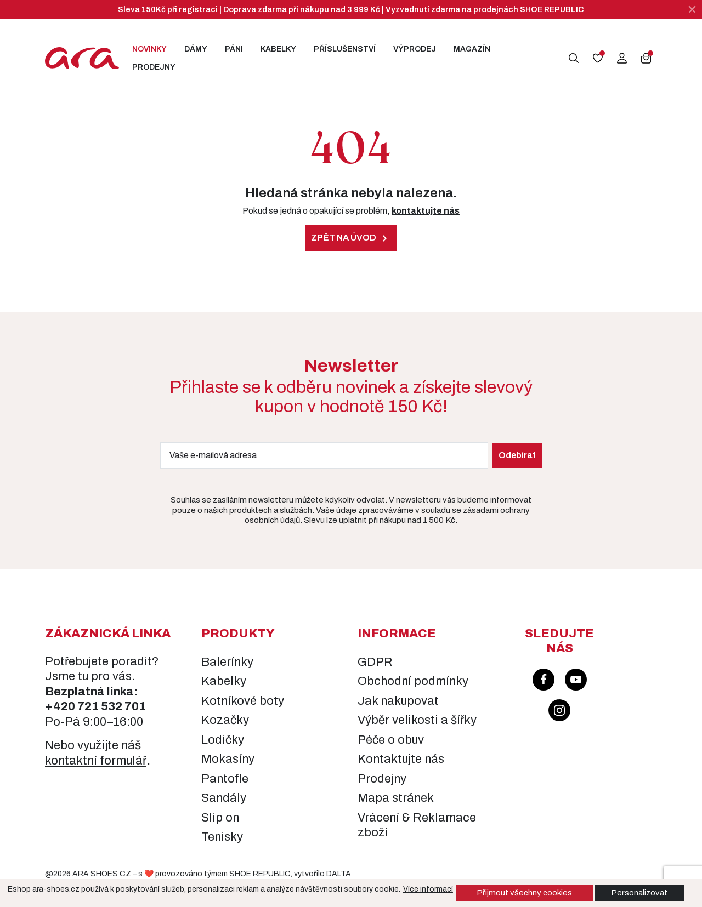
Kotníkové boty (242, 701)
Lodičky (222, 739)
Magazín (472, 49)
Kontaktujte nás (401, 759)
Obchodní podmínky (413, 681)
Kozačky (225, 720)
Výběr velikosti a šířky (417, 720)
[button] (574, 58)
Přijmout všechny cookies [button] (524, 892)
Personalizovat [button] (639, 892)
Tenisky (222, 836)
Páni (234, 49)
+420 (61, 706)
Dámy (195, 49)
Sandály (223, 798)
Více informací (428, 889)
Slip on (220, 817)
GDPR (375, 662)
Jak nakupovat (398, 701)
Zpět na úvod (351, 238)
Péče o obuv (391, 739)
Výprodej (414, 49)
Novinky (149, 49)
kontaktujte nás (426, 210)
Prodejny (154, 67)
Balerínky (227, 662)
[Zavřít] (692, 9)
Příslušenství (345, 49)
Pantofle (224, 778)
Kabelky (278, 49)
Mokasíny (227, 759)
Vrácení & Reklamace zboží (417, 825)
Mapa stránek (396, 798)
